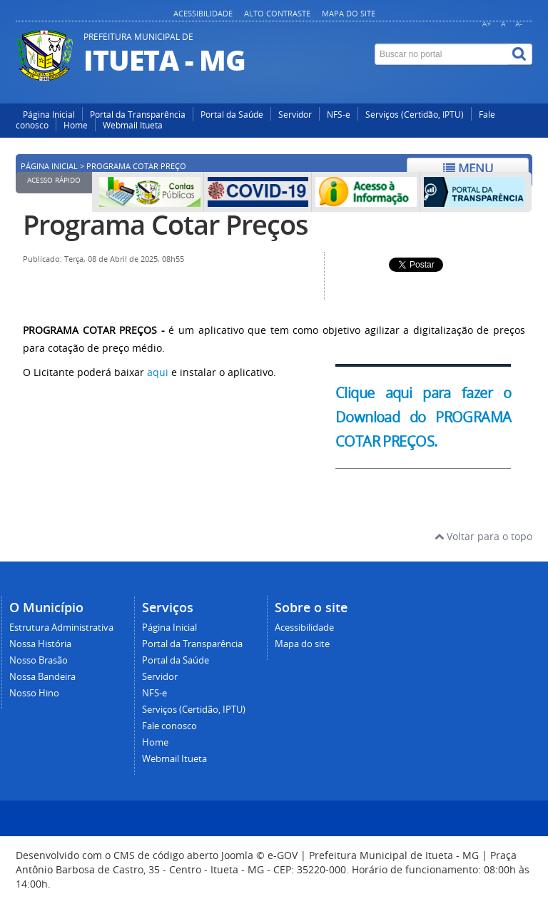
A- (518, 24)
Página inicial (49, 166)
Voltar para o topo (483, 536)
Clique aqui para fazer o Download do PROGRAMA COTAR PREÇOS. (423, 417)
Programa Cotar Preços (165, 224)
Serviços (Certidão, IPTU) (414, 114)
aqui (157, 372)
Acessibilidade (203, 13)
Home (76, 125)
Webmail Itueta (133, 125)
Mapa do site (348, 13)
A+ (486, 24)
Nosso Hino (34, 693)
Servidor (295, 114)
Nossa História (40, 644)
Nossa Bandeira (42, 677)
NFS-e (338, 114)
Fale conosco (169, 726)
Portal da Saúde (232, 114)
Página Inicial (49, 114)
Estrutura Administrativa (61, 627)
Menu (468, 168)
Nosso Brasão (38, 660)
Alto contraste (277, 13)
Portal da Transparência (138, 114)
